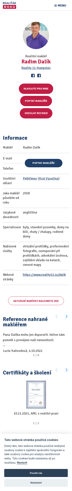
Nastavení (36, 482)
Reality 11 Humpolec (36, 68)
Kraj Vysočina (48, 179)
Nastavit (22, 462)
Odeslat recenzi (36, 113)
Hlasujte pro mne (36, 88)
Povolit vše (36, 473)
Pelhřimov (30, 179)
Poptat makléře (36, 101)
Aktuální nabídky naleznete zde (36, 301)
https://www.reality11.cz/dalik (44, 275)
